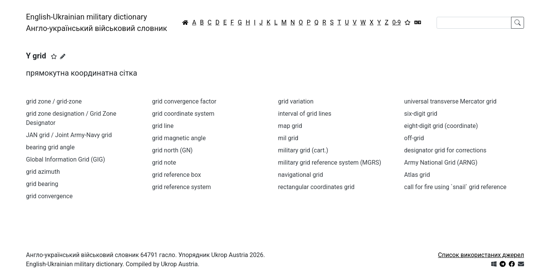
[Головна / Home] (185, 23)
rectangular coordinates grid (316, 187)
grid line (162, 125)
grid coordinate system (183, 113)
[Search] (474, 23)
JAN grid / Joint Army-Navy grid (69, 135)
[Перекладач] (417, 23)
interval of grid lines (305, 113)
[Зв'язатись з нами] (521, 264)
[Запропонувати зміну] (62, 56)
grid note (164, 162)
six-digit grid (420, 113)
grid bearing (42, 184)
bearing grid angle (50, 147)
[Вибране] (407, 23)
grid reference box (176, 174)
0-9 (396, 22)
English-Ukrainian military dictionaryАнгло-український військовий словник (96, 22)
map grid (290, 125)
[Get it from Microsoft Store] (494, 264)
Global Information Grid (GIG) (65, 159)
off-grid (414, 138)
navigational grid (300, 174)
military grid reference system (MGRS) (329, 162)
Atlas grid (417, 174)
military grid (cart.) (303, 150)
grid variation (296, 101)
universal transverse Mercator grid (450, 101)
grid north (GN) (172, 150)
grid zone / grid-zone (54, 101)
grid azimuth (43, 171)
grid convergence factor (184, 101)
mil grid (288, 138)
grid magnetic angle (179, 138)
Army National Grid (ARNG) (440, 162)
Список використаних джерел (481, 255)
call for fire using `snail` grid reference (455, 187)
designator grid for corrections (445, 150)
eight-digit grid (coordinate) (441, 125)
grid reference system (181, 187)
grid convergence (49, 196)
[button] (54, 56)
